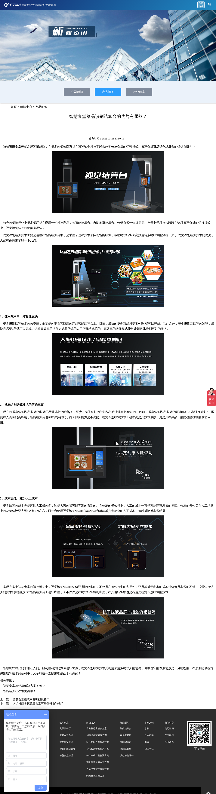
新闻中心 (26, 106)
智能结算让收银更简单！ (19, 691)
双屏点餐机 (125, 735)
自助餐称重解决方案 (96, 728)
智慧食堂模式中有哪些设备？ (31, 699)
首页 (14, 106)
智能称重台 (125, 742)
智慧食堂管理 (66, 755)
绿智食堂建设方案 (95, 775)
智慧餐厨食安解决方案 (97, 748)
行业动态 (139, 91)
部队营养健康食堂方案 (97, 762)
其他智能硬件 (127, 755)
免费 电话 (201, 5)
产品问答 (108, 91)
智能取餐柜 (125, 748)
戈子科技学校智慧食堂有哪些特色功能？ (38, 703)
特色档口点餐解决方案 (97, 742)
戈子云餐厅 (65, 728)
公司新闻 (77, 91)
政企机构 (149, 735)
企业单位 (149, 748)
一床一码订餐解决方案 (97, 755)
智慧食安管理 (66, 742)
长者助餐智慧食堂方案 (97, 769)
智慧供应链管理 (67, 748)
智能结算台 (125, 728)
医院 (147, 742)
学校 (147, 728)
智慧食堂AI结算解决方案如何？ (24, 685)
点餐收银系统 (66, 735)
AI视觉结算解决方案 (96, 735)
